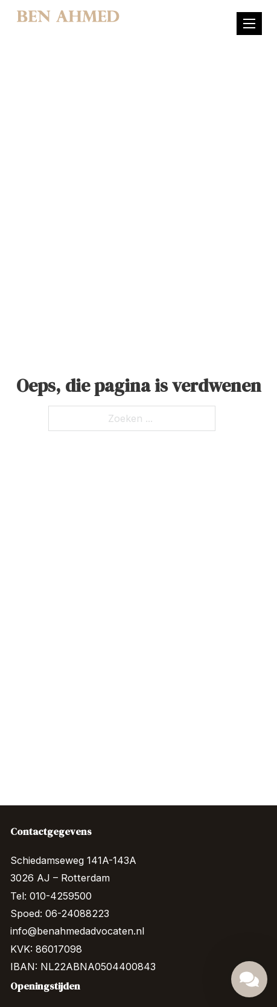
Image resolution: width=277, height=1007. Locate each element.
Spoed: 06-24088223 (59, 913)
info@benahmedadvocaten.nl (77, 931)
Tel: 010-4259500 (51, 896)
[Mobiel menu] (249, 23)
